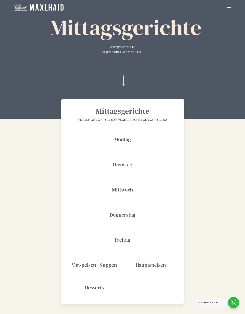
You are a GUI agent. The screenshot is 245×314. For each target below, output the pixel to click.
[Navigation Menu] (229, 7)
